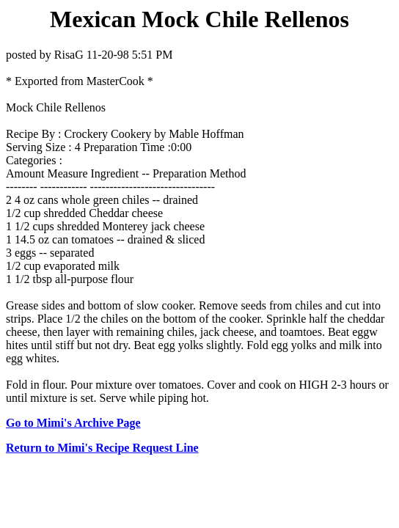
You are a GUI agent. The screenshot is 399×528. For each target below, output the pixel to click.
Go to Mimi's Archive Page (73, 423)
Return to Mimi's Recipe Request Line (102, 447)
